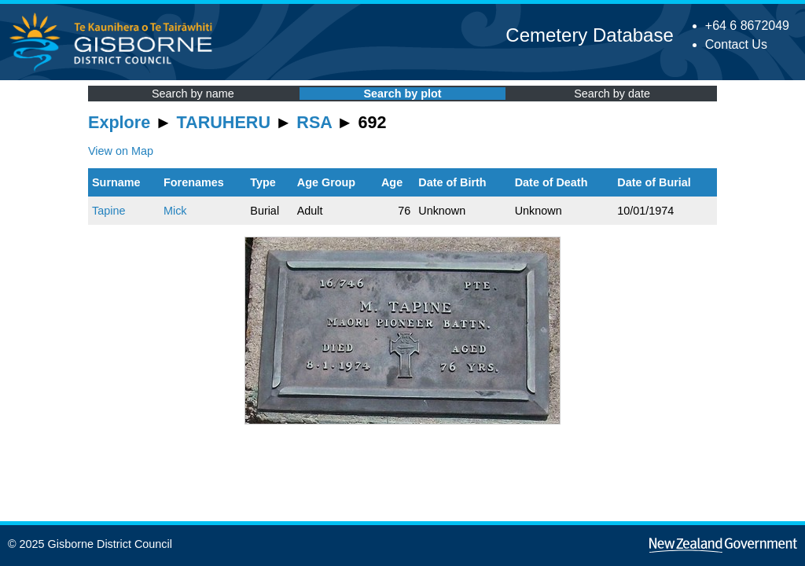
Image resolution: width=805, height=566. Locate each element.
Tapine (108, 210)
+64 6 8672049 (747, 25)
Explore (119, 122)
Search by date (612, 93)
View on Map (120, 151)
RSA (314, 122)
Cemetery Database (589, 35)
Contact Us (736, 44)
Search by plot (402, 93)
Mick (175, 210)
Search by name (193, 93)
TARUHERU (223, 122)
